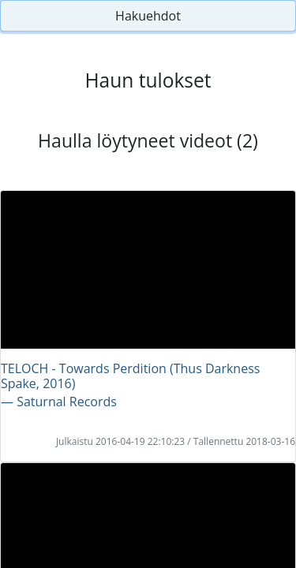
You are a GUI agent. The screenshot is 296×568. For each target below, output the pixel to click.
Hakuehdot (148, 15)
